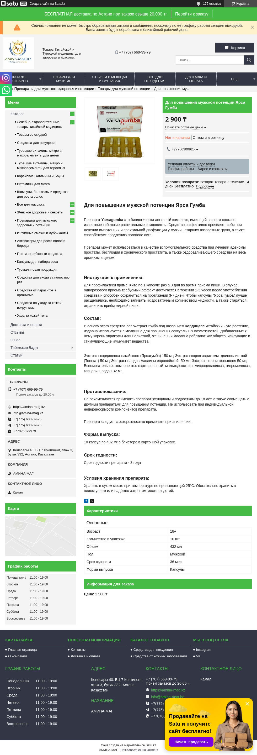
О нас (15, 340)
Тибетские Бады (24, 347)
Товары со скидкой (32, 135)
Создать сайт (39, 4)
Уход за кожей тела (32, 315)
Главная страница (22, 650)
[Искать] (249, 60)
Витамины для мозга (33, 184)
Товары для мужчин (64, 79)
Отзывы (17, 332)
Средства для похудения (36, 143)
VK (198, 656)
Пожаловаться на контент (139, 750)
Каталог (17, 114)
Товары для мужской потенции (124, 89)
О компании (17, 656)
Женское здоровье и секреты (40, 212)
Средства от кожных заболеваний (160, 656)
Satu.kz (151, 745)
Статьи (16, 355)
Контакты (78, 650)
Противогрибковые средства (39, 254)
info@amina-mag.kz (28, 413)
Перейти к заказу (191, 14)
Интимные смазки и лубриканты (42, 233)
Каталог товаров (20, 79)
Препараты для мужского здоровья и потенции (54, 89)
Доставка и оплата (196, 79)
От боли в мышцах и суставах (109, 79)
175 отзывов (212, 4)
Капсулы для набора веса (37, 262)
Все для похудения (154, 79)
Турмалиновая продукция (37, 269)
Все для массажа (30, 204)
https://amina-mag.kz (29, 407)
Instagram (203, 650)
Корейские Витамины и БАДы (40, 176)
